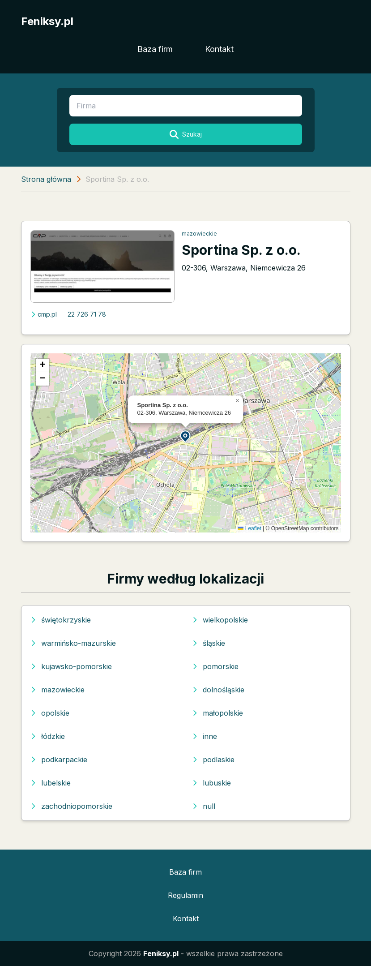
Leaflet (249, 528)
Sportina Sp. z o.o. (241, 250)
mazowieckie (199, 233)
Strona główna (46, 179)
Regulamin (185, 895)
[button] (186, 436)
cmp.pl (43, 314)
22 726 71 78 (87, 314)
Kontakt (219, 49)
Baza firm (155, 49)
